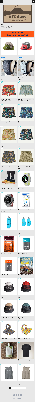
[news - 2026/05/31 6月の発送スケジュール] (17, 26)
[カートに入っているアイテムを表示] (33, 1)
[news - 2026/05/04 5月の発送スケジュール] (17, 27)
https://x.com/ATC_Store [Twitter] (16, 395)
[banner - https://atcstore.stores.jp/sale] (17, 34)
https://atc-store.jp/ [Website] (21, 395)
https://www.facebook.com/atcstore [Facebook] (14, 395)
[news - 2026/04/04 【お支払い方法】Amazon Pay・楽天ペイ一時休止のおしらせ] (17, 28)
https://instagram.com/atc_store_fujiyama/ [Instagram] (19, 395)
